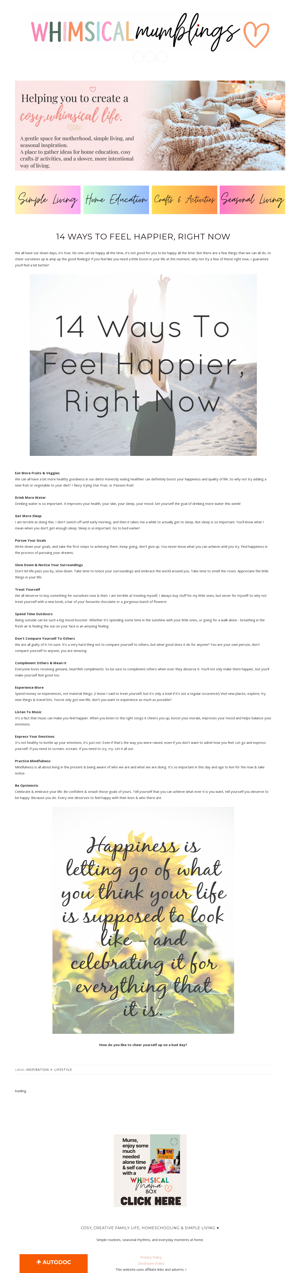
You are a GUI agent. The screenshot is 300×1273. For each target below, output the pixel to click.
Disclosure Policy (151, 1263)
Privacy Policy (151, 1257)
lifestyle (63, 1069)
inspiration (37, 1069)
